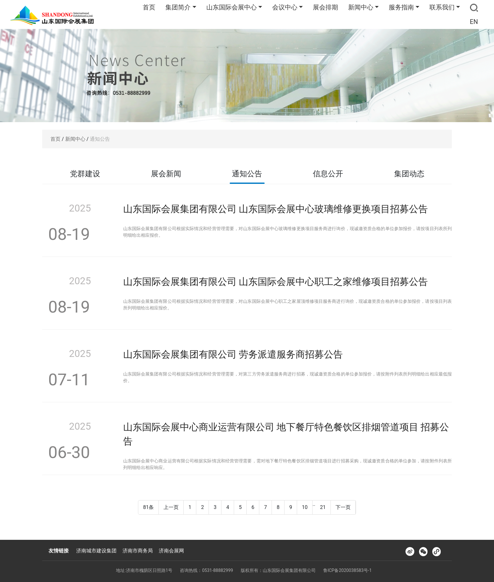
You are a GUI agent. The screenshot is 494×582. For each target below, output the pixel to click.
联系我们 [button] (442, 7)
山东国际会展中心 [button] (231, 7)
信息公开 (328, 173)
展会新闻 (166, 173)
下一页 (343, 507)
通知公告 (100, 139)
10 (304, 507)
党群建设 (85, 173)
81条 (148, 507)
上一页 (171, 507)
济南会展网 (171, 551)
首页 (149, 7)
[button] (474, 7)
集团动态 (409, 173)
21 (323, 507)
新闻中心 (75, 139)
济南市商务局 (138, 551)
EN (474, 21)
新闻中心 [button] (360, 7)
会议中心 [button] (284, 7)
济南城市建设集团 (96, 551)
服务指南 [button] (401, 7)
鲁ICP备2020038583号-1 (347, 570)
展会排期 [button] (325, 7)
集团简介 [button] (178, 7)
